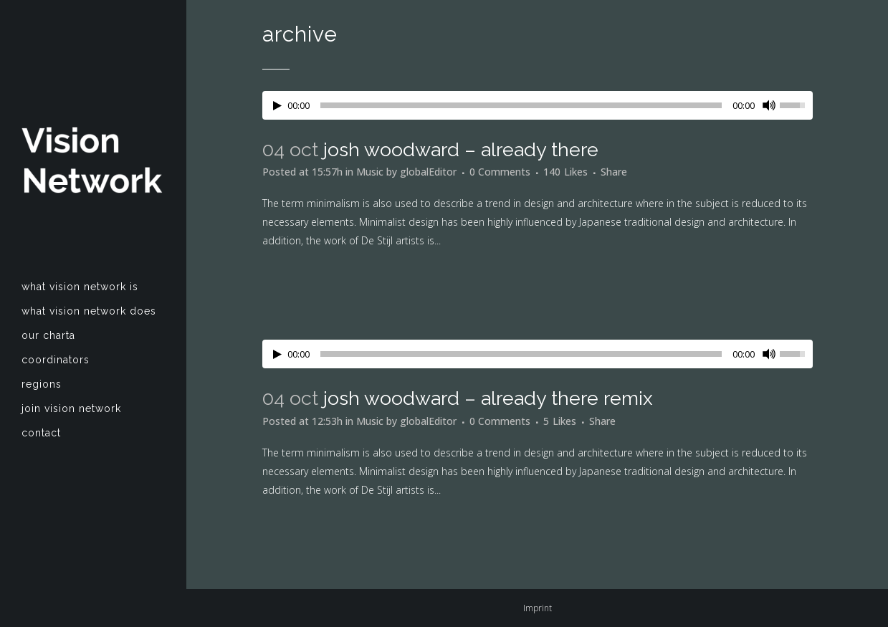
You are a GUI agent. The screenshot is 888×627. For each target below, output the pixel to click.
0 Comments (499, 171)
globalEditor (428, 171)
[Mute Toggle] (769, 105)
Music (369, 171)
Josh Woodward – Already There (460, 149)
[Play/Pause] (277, 105)
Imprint (537, 608)
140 (565, 172)
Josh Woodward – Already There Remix (488, 398)
